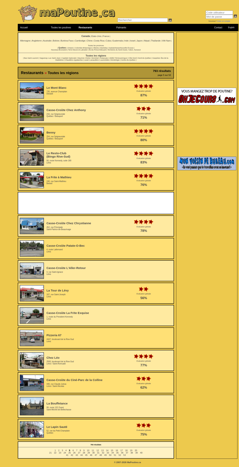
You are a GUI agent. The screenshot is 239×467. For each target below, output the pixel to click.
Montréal (95, 58)
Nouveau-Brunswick (59, 50)
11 (93, 450)
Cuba (108, 40)
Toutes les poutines (61, 27)
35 (117, 453)
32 (103, 453)
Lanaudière (94, 60)
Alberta (96, 48)
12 (97, 450)
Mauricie (81, 58)
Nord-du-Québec (144, 58)
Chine (89, 40)
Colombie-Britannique (83, 48)
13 (102, 450)
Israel (132, 40)
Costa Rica (99, 40)
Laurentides (104, 60)
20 (136, 450)
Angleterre (37, 40)
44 (81, 455)
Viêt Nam (166, 40)
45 (86, 455)
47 (96, 455)
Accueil (24, 27)
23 (60, 453)
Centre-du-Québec (128, 60)
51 (115, 455)
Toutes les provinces (96, 46)
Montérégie (115, 60)
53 (124, 455)
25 (69, 453)
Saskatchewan (114, 48)
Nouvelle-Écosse (127, 48)
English (231, 27)
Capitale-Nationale (69, 58)
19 (131, 450)
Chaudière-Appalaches (74, 60)
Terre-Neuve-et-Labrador (77, 50)
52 (120, 455)
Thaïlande (156, 40)
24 (65, 453)
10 (88, 450)
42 (72, 455)
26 (74, 453)
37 (127, 453)
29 (88, 453)
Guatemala (117, 40)
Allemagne (25, 40)
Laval (86, 60)
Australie (47, 40)
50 (110, 455)
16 (117, 450)
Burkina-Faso (67, 40)
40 (141, 453)
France (106, 36)
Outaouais (104, 58)
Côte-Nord (132, 58)
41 (67, 455)
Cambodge (80, 40)
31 (98, 453)
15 (112, 450)
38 (132, 453)
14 (107, 450)
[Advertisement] (96, 203)
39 (136, 453)
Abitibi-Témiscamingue (118, 58)
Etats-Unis (96, 36)
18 (126, 450)
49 (105, 455)
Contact (218, 27)
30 (93, 453)
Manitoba (103, 48)
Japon (139, 40)
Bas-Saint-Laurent (31, 58)
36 (122, 453)
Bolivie (56, 40)
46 (91, 455)
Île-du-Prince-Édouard (97, 50)
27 (79, 453)
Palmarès (121, 27)
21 (50, 453)
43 (77, 455)
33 (108, 453)
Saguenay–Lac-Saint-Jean (50, 58)
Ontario (71, 48)
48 (100, 455)
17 (121, 450)
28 (84, 453)
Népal (147, 40)
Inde (126, 40)
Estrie (88, 58)
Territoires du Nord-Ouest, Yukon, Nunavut (124, 50)
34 (112, 453)
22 (55, 453)
